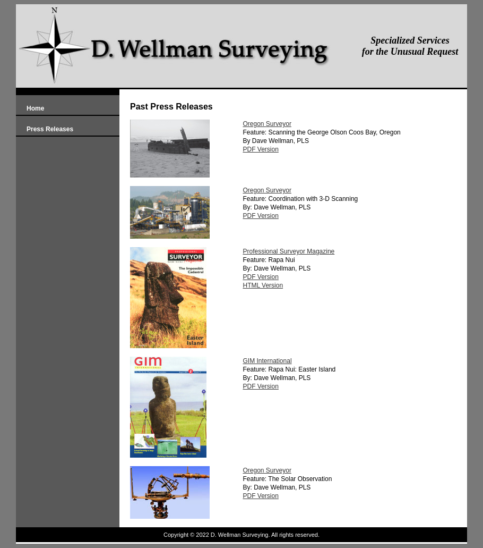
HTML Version (263, 285)
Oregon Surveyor (267, 124)
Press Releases (50, 129)
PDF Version (261, 149)
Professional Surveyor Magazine (289, 251)
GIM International (267, 361)
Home (35, 108)
